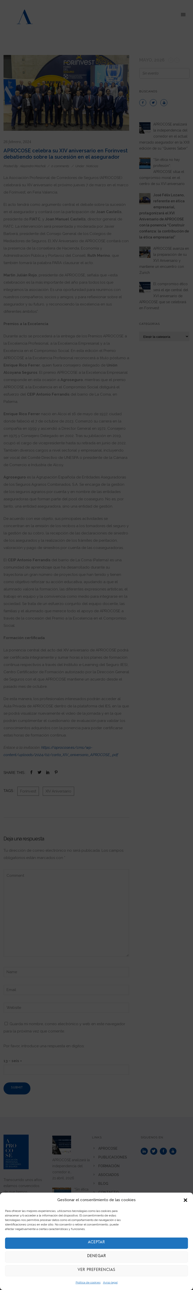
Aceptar (96, 1243)
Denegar (96, 1257)
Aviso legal (110, 1282)
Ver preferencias (96, 1270)
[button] (185, 1200)
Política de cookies (88, 1282)
